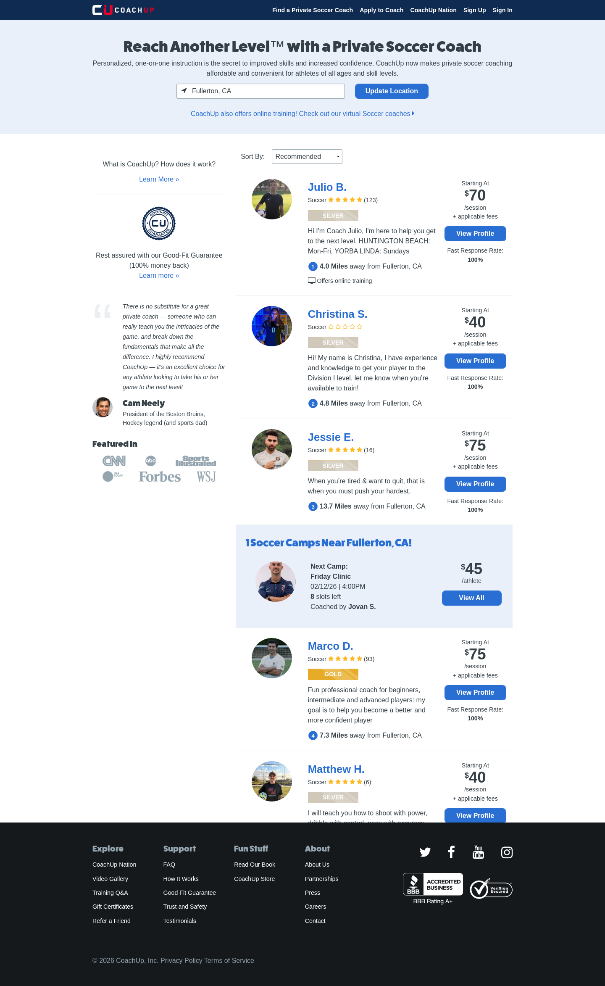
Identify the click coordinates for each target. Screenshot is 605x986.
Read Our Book (254, 864)
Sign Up (474, 10)
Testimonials (179, 920)
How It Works (181, 878)
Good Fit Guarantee (189, 892)
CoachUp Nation (433, 10)
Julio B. (327, 187)
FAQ (169, 864)
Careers (315, 906)
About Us (317, 864)
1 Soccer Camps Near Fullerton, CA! (329, 543)
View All (471, 597)
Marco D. (330, 646)
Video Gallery (110, 878)
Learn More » (159, 179)
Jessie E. (331, 437)
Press (312, 892)
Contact (315, 920)
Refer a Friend (111, 920)
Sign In (503, 10)
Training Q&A (110, 892)
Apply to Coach (381, 10)
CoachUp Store (254, 878)
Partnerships (322, 878)
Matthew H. (336, 769)
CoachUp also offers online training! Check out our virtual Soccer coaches (302, 113)
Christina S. (338, 314)
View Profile (475, 233)
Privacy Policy (181, 960)
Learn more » (159, 275)
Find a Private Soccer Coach (312, 10)
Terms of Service (229, 960)
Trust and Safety (185, 906)
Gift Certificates (112, 906)
